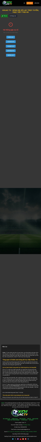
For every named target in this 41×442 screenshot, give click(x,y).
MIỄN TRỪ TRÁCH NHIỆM (13, 419)
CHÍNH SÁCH (15, 418)
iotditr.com (10, 37)
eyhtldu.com (11, 55)
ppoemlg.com (10, 50)
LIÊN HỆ (29, 418)
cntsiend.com (10, 41)
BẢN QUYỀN (35, 418)
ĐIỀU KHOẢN (22, 418)
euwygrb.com (10, 46)
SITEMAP (31, 419)
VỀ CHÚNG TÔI (6, 418)
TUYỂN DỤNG (24, 419)
